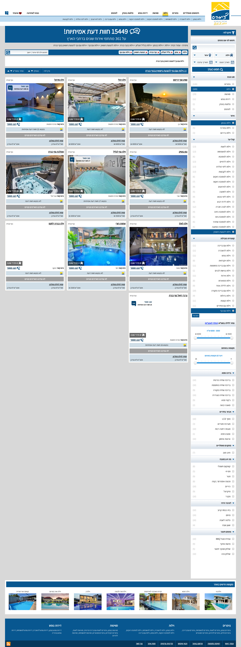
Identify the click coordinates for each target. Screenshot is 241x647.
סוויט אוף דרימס (180, 79)
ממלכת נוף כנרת (56, 151)
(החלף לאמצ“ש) (211, 323)
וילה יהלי (122, 79)
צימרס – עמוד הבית (179, 45)
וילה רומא (185, 591)
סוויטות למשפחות (85, 633)
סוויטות (155, 13)
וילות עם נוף (93, 45)
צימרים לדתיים (214, 633)
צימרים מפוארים (99, 633)
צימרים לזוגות (215, 630)
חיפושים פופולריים (191, 13)
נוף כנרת (133, 80)
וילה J (88, 591)
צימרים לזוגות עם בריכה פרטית (95, 630)
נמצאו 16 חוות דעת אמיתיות (156, 345)
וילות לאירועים (96, 19)
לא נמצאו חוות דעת (157, 129)
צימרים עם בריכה (188, 630)
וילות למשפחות (171, 19)
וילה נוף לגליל (119, 151)
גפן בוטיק (183, 151)
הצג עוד (195, 315)
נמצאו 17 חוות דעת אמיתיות (95, 201)
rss (8, 644)
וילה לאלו (183, 223)
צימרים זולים (226, 633)
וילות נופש (122, 19)
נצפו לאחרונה (33, 13)
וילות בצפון (197, 19)
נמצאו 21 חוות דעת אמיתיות (33, 129)
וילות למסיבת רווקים (155, 19)
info (6, 13)
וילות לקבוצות (68, 19)
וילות (165, 13)
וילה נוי (218, 591)
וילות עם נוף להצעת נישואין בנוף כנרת (69, 45)
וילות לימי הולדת (82, 19)
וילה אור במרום (55, 591)
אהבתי (17, 13)
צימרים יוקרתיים (112, 633)
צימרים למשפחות (202, 630)
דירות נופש (143, 13)
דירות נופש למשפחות (24, 630)
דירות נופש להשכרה (40, 630)
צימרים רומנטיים (202, 633)
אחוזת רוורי (121, 223)
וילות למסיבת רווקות (136, 19)
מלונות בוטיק (127, 13)
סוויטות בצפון (113, 630)
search (194, 47)
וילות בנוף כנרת (126, 45)
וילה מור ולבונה (120, 591)
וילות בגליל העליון (143, 45)
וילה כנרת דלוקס (56, 223)
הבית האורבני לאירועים (153, 591)
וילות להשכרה (185, 19)
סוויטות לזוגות (78, 630)
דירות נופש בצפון (55, 630)
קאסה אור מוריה (22, 591)
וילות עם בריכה (110, 19)
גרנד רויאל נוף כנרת (178, 295)
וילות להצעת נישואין (109, 45)
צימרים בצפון (226, 630)
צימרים (175, 13)
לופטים (114, 13)
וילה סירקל (59, 79)
